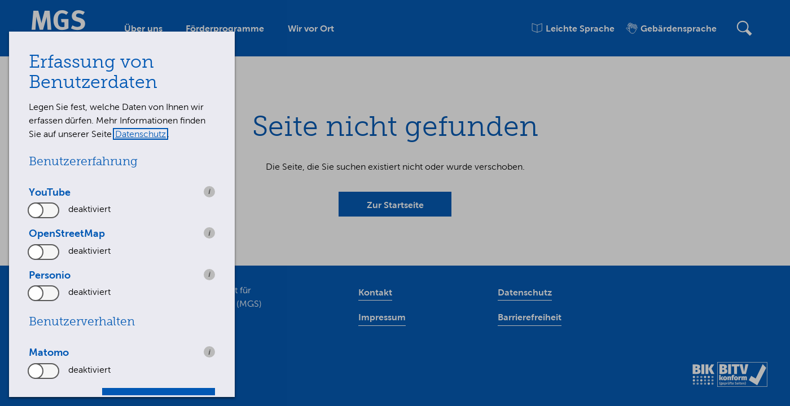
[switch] (44, 210)
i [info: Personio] (209, 274)
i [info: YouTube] (209, 191)
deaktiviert (89, 209)
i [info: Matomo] (209, 352)
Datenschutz (140, 134)
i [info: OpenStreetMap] (209, 233)
